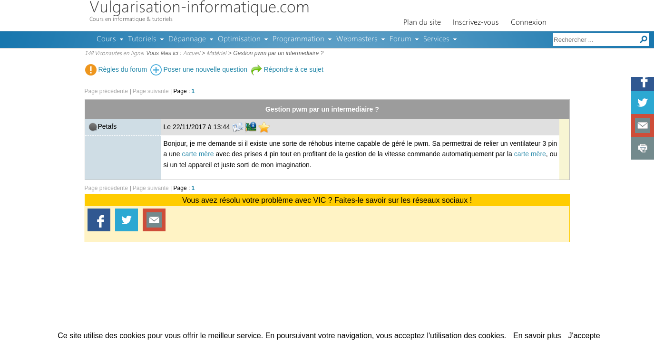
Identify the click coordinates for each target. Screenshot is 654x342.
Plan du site (422, 23)
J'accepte (584, 336)
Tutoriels (142, 39)
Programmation (298, 39)
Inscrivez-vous (476, 23)
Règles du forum (116, 69)
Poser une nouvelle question (199, 69)
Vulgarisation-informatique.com (199, 8)
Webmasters (357, 39)
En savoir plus (537, 336)
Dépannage (187, 39)
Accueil (191, 54)
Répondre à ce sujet (287, 69)
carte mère (198, 154)
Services (436, 39)
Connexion (529, 23)
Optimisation (239, 39)
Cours (106, 39)
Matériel (216, 54)
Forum (400, 39)
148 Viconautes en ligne (114, 54)
